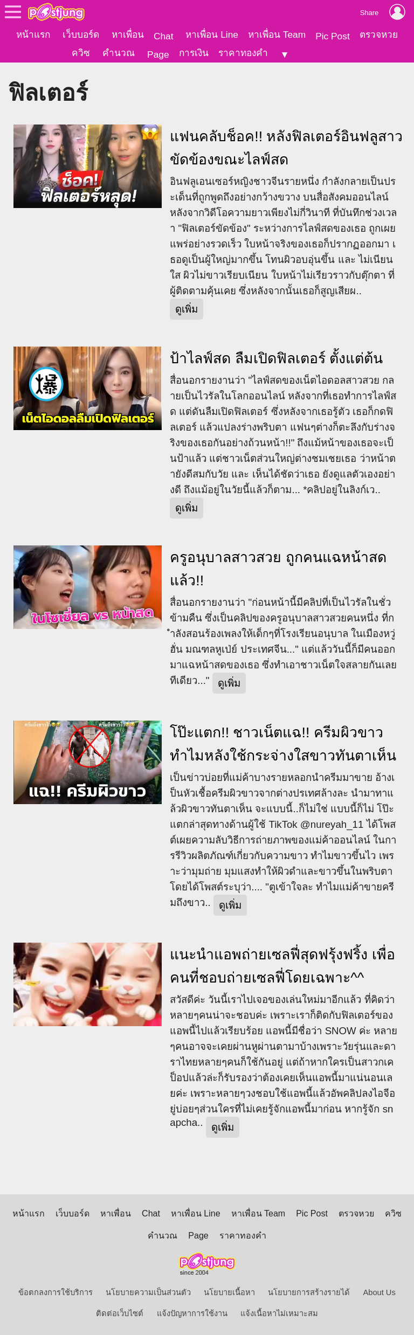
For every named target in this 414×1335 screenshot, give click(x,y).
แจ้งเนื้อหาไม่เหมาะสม (279, 1313)
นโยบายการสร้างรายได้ (309, 1292)
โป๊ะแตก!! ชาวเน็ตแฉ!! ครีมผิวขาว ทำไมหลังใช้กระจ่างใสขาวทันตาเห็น (283, 744)
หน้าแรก (33, 34)
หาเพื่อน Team (277, 34)
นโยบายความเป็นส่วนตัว (148, 1292)
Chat (164, 36)
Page (158, 54)
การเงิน (194, 52)
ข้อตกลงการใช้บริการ (55, 1292)
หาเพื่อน (128, 34)
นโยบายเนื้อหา (229, 1292)
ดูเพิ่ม (186, 309)
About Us (379, 1292)
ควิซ (81, 52)
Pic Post (332, 36)
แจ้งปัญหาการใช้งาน (192, 1313)
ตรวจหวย (379, 34)
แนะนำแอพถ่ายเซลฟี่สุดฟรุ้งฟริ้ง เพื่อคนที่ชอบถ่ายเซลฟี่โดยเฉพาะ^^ (282, 966)
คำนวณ (118, 52)
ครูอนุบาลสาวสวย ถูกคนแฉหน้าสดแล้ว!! (278, 569)
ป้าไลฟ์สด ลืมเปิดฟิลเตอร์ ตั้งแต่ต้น (276, 358)
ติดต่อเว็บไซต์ (119, 1313)
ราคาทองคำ (243, 52)
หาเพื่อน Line (211, 34)
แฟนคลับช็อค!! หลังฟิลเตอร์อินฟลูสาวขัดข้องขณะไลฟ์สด (286, 148)
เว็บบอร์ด (81, 34)
